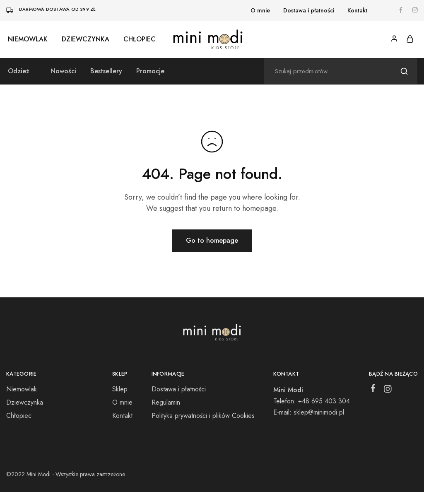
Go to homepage (212, 240)
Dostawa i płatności (308, 10)
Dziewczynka (85, 39)
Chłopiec (139, 39)
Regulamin (166, 402)
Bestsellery (106, 71)
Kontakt (357, 10)
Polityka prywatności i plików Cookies (203, 415)
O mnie (260, 10)
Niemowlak (28, 39)
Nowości (63, 71)
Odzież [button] (18, 71)
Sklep (120, 389)
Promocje (150, 71)
